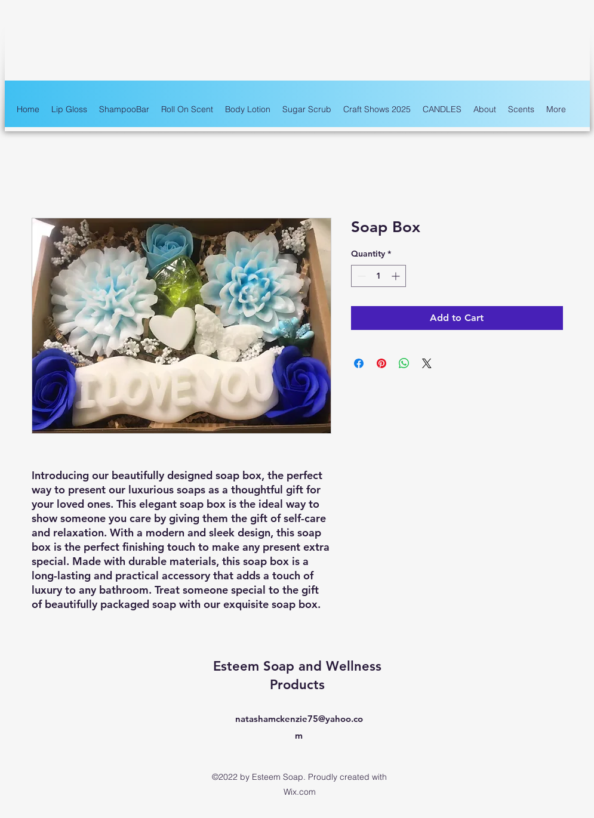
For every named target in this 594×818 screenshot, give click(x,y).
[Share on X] (427, 363)
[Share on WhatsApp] (404, 363)
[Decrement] (360, 276)
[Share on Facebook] (359, 363)
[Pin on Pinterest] (381, 363)
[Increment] (396, 276)
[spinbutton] (378, 276)
